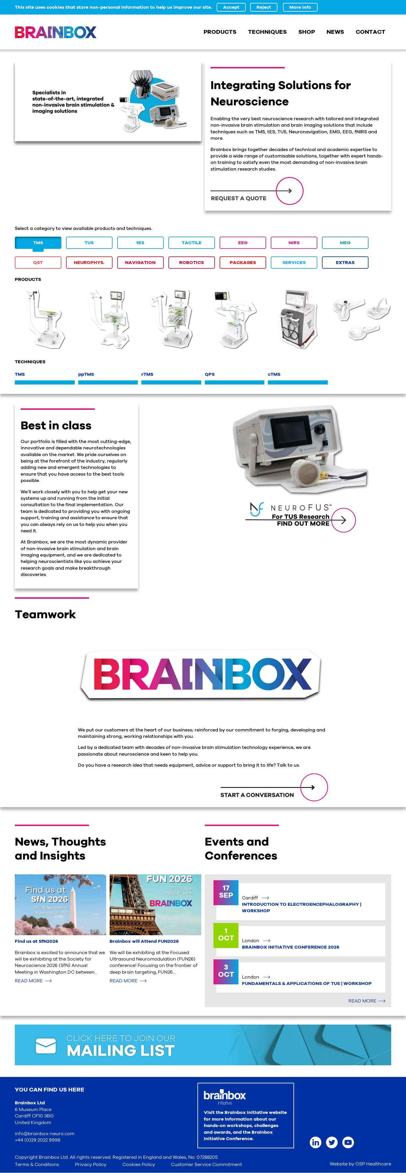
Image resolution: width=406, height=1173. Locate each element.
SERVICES (294, 262)
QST (38, 262)
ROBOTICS (191, 262)
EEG (242, 243)
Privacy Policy (90, 1164)
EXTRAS (345, 262)
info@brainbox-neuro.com (44, 1134)
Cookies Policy (138, 1164)
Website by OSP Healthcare (360, 1164)
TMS (38, 243)
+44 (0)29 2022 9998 (37, 1140)
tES (140, 243)
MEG (345, 243)
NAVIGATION (140, 262)
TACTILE (192, 243)
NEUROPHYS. (89, 262)
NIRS (294, 243)
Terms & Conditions (37, 1164)
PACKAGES (243, 262)
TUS (89, 243)
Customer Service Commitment (206, 1164)
